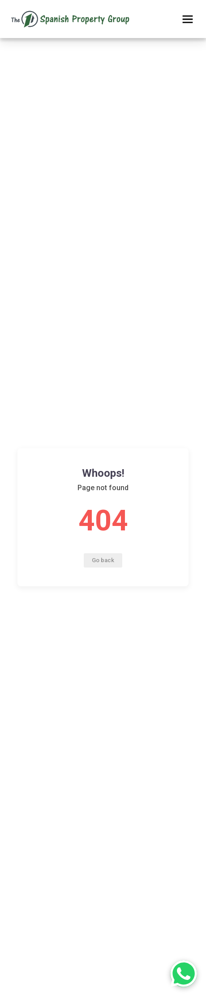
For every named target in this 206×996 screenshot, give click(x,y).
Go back (103, 560)
